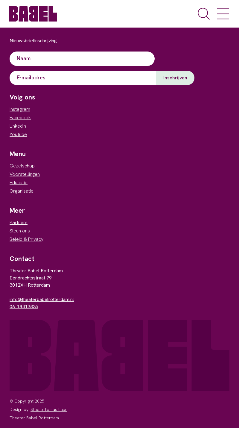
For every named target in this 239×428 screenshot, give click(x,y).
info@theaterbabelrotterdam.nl (42, 299)
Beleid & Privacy (26, 239)
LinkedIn (18, 126)
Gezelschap (22, 166)
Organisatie (22, 191)
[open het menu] (223, 14)
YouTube (18, 134)
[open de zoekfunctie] (204, 14)
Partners (19, 222)
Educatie (19, 182)
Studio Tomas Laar (49, 409)
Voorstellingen (25, 174)
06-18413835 (24, 306)
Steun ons (20, 231)
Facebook (20, 117)
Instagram (20, 109)
